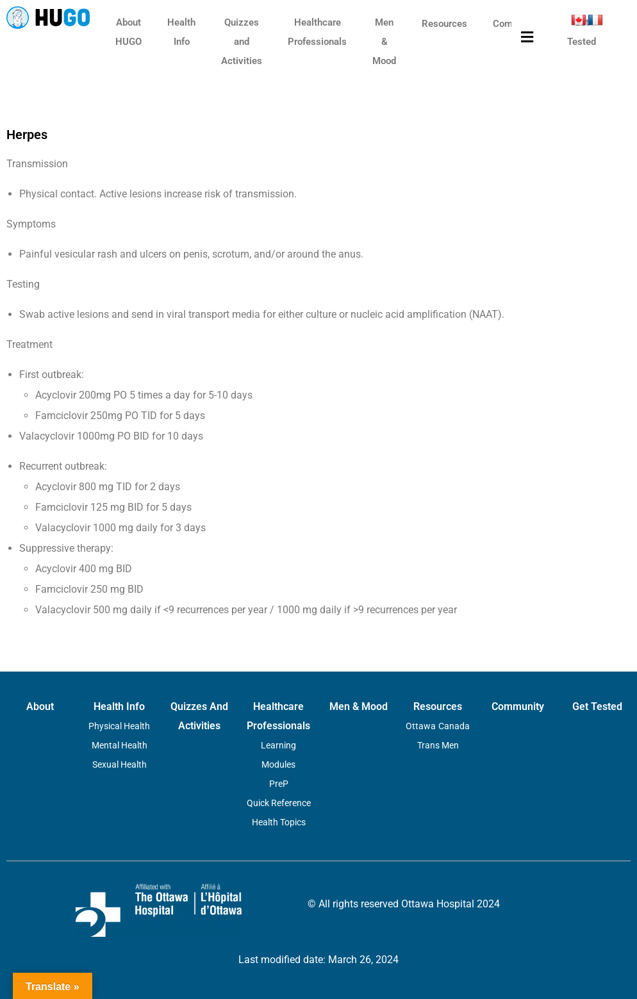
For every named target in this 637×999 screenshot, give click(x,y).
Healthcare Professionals (317, 32)
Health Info (181, 32)
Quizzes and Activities (241, 42)
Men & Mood (384, 42)
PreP (278, 784)
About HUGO (128, 32)
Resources (444, 23)
